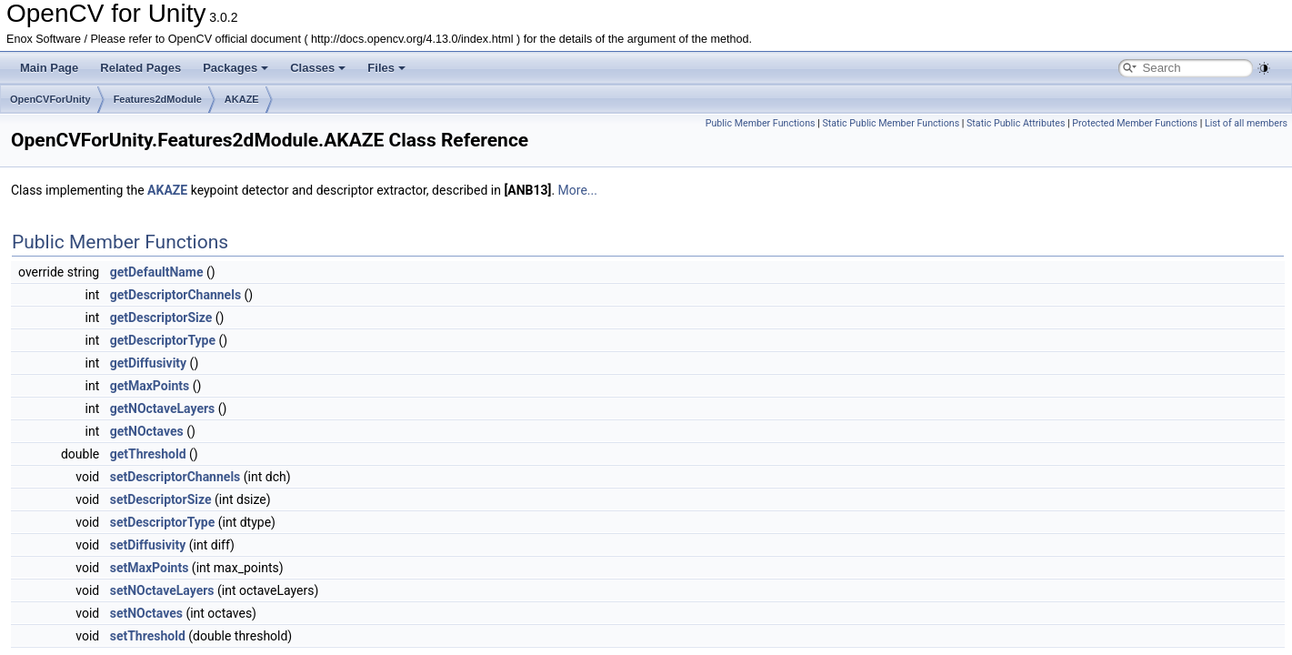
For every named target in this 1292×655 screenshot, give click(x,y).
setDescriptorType (162, 522)
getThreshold (148, 454)
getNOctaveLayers (162, 408)
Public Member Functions (761, 123)
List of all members (1246, 123)
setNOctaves (146, 613)
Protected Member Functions (1134, 123)
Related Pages (140, 68)
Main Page (49, 68)
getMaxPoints (150, 385)
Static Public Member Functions (890, 123)
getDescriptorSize (161, 317)
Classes (318, 68)
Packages (235, 68)
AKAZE (242, 99)
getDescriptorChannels (175, 294)
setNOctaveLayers (162, 590)
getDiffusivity (148, 363)
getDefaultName (157, 272)
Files (386, 68)
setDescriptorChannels (175, 476)
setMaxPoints (149, 567)
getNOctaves (147, 431)
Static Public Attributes (1015, 123)
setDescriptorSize (161, 499)
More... (577, 190)
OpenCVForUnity (50, 99)
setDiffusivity (148, 545)
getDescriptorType (162, 340)
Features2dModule (158, 99)
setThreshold (147, 636)
